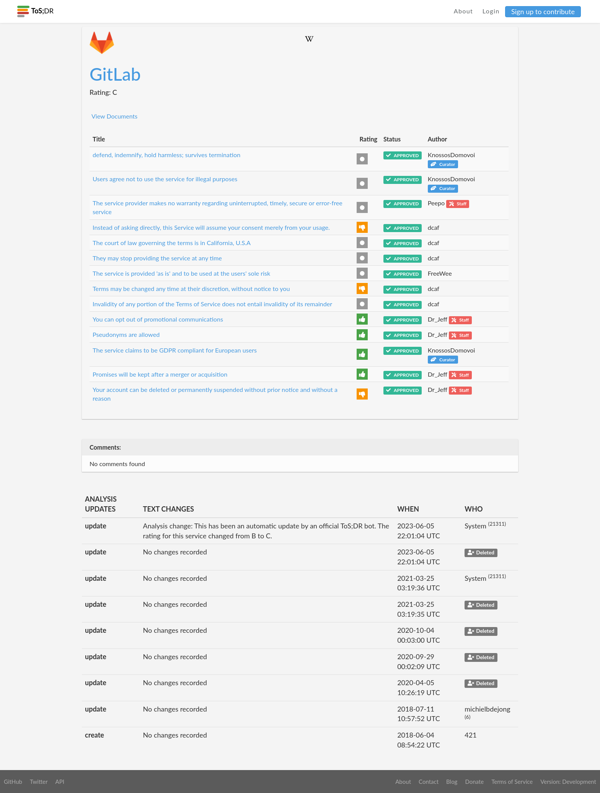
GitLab (115, 73)
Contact (429, 781)
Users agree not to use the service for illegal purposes (165, 178)
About (463, 11)
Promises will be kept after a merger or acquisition (160, 374)
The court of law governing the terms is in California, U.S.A (172, 242)
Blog (451, 781)
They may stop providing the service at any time (157, 258)
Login (491, 11)
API (59, 781)
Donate (474, 781)
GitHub (13, 781)
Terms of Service (512, 781)
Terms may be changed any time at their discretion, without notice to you (191, 288)
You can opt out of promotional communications (158, 319)
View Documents (114, 116)
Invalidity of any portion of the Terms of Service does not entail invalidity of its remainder (212, 303)
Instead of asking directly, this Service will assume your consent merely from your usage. (211, 227)
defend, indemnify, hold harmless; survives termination (166, 154)
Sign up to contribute (543, 11)
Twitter (39, 781)
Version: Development (568, 781)
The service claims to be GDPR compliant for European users (175, 350)
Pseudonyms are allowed (126, 334)
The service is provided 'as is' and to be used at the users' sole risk (181, 273)
